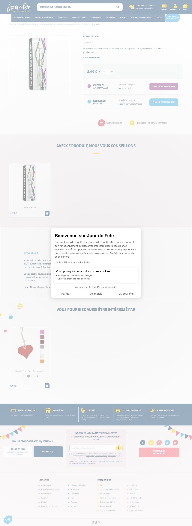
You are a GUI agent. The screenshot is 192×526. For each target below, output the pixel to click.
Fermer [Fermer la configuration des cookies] (65, 293)
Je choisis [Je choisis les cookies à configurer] (96, 293)
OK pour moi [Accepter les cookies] (126, 293)
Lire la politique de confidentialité (72, 262)
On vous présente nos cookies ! (74, 278)
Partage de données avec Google (75, 275)
